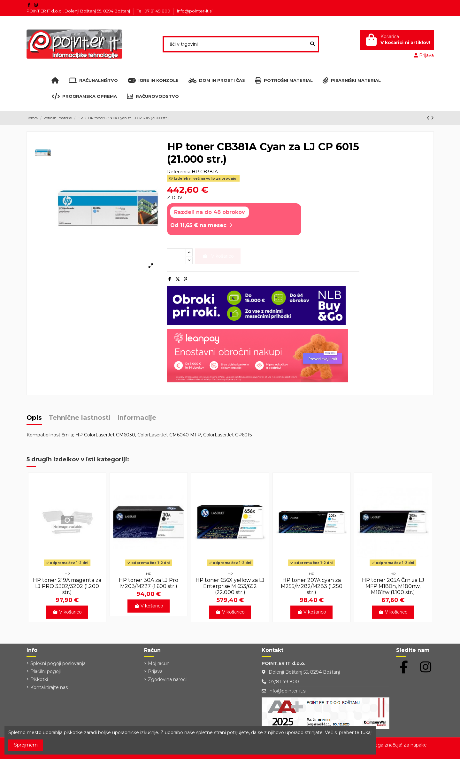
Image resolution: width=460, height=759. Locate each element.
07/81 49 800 (284, 682)
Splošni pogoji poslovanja (58, 663)
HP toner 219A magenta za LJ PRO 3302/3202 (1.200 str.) (67, 586)
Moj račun (159, 663)
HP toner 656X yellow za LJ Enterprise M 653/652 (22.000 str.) (229, 586)
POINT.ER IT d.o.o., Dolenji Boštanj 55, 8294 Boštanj (79, 10)
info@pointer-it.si (194, 10)
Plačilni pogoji (45, 671)
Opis (34, 418)
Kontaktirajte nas (49, 687)
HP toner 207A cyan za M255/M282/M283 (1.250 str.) (311, 586)
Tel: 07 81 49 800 (154, 10)
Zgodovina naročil (168, 679)
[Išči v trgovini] (312, 44)
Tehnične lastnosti (80, 418)
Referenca (178, 172)
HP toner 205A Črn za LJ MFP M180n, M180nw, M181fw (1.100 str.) (393, 586)
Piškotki (39, 679)
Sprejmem (26, 745)
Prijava (155, 671)
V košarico (67, 612)
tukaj (366, 732)
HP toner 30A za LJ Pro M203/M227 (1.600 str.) (148, 583)
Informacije (136, 418)
